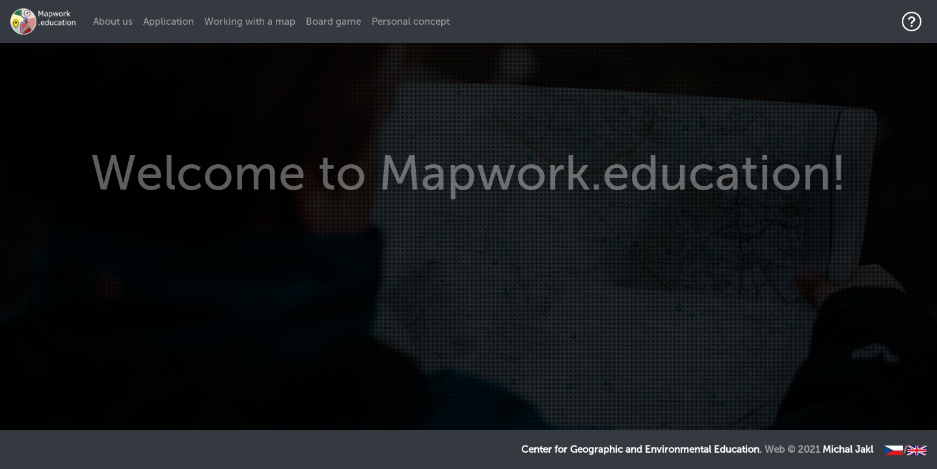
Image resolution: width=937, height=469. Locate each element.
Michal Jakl (847, 449)
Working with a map (249, 21)
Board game (333, 21)
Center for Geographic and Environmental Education (640, 449)
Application (168, 21)
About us (115, 20)
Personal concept (411, 21)
